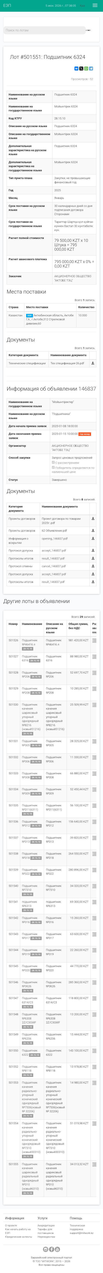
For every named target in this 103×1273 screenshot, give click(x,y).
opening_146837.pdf (55, 538)
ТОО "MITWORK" (44, 1261)
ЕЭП (7, 5)
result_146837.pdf (53, 558)
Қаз (82, 5)
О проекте (11, 1225)
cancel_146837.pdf (54, 566)
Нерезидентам (46, 1236)
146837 (87, 389)
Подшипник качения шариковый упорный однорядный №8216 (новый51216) (31, 717)
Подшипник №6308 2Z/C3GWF (29, 1018)
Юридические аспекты (18, 1236)
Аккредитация (46, 1225)
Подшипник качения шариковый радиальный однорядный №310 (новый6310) (30, 1176)
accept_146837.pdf (54, 550)
